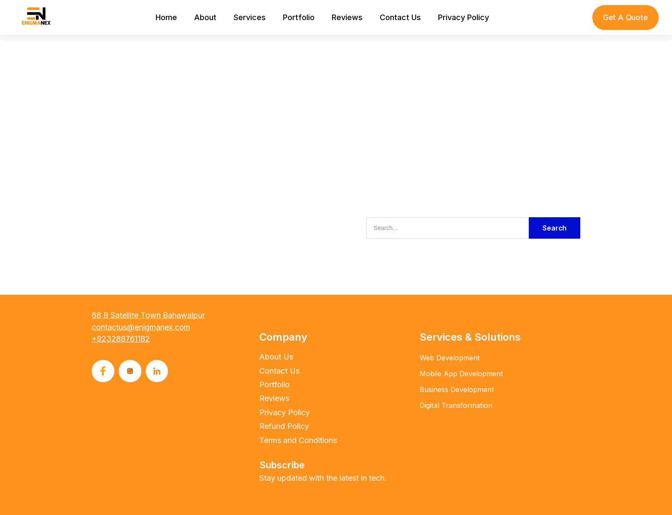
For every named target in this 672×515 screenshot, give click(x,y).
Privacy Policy (463, 17)
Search (555, 227)
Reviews (347, 17)
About (205, 17)
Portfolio (299, 17)
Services (250, 17)
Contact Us (400, 17)
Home (166, 17)
